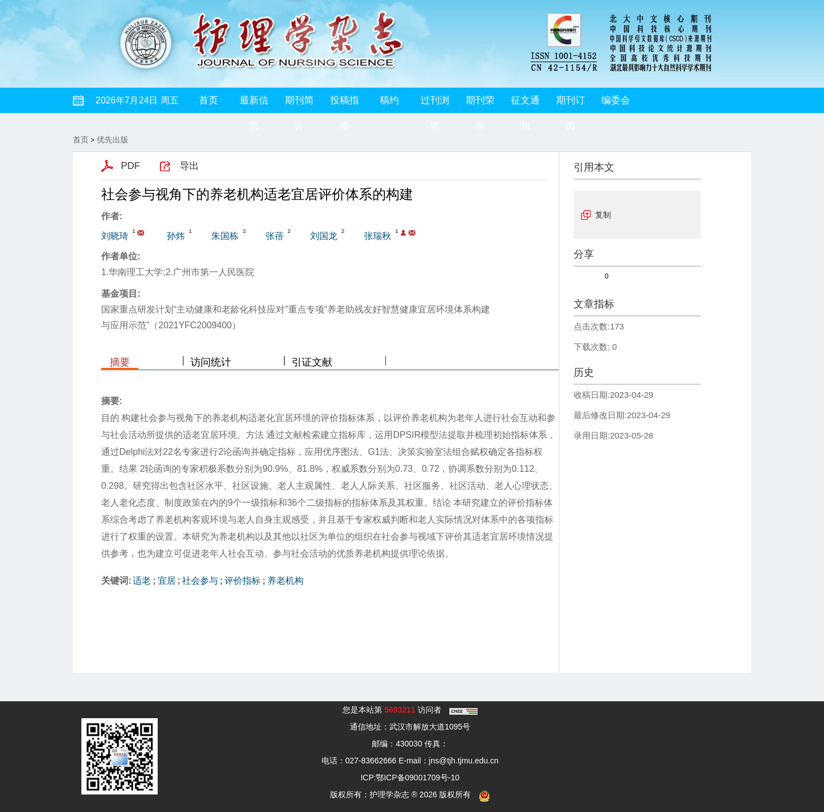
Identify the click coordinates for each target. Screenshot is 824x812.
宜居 (167, 580)
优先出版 (112, 139)
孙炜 (176, 236)
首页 (208, 100)
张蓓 (275, 236)
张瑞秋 (377, 236)
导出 (189, 165)
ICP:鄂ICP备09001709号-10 (410, 777)
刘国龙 (323, 236)
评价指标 (242, 580)
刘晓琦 (114, 236)
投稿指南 (344, 104)
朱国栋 (224, 236)
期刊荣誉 (480, 104)
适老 (142, 580)
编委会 (615, 100)
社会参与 (200, 580)
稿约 (389, 100)
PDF (130, 165)
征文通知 (525, 104)
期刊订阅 (570, 104)
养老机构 (285, 580)
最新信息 (254, 104)
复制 (603, 214)
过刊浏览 (434, 104)
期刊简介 (299, 104)
